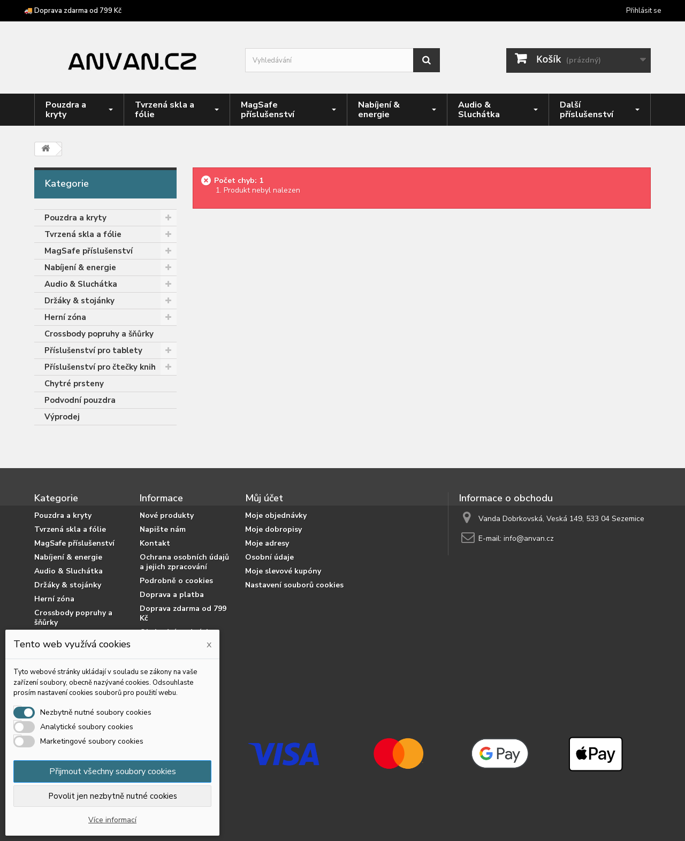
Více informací (112, 820)
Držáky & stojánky (79, 300)
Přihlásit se (643, 11)
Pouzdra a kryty (75, 217)
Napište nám (163, 529)
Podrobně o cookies (176, 581)
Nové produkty (167, 515)
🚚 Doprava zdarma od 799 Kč (72, 11)
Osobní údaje (269, 557)
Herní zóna (65, 317)
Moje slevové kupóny (283, 571)
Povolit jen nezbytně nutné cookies (112, 796)
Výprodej (62, 416)
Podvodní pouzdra (80, 400)
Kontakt (155, 543)
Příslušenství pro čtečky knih (100, 367)
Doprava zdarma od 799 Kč (183, 613)
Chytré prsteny (74, 383)
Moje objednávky (276, 515)
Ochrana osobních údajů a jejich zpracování (184, 562)
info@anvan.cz (529, 538)
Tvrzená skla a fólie (82, 234)
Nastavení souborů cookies (294, 585)
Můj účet (264, 498)
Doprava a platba (172, 595)
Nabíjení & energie (80, 267)
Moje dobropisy (273, 529)
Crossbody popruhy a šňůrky (99, 333)
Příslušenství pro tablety (93, 350)
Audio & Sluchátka (80, 284)
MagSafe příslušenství (88, 251)
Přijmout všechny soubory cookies (112, 771)
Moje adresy (267, 543)
